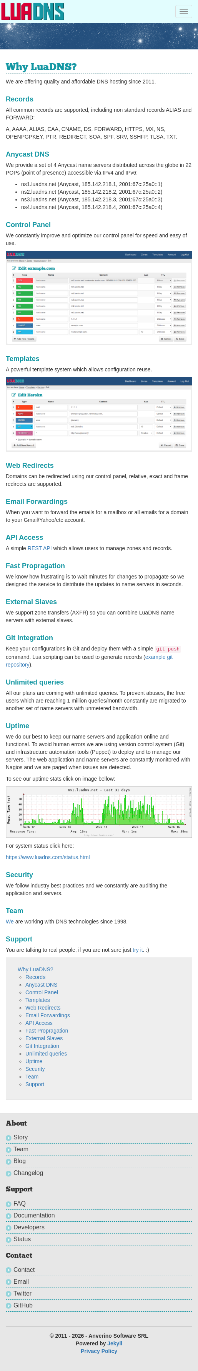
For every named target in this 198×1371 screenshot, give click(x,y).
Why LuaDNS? (35, 969)
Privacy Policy (99, 1351)
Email (21, 1281)
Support (34, 1084)
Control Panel (41, 992)
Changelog (28, 1173)
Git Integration (42, 1046)
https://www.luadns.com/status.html (48, 857)
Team (31, 1077)
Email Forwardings (47, 1015)
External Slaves (44, 1038)
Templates (37, 1000)
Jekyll (114, 1343)
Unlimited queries (46, 1054)
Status (22, 1239)
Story (20, 1137)
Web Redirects (43, 1008)
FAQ (19, 1203)
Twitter (22, 1293)
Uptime (33, 1061)
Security (35, 1069)
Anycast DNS (41, 985)
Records (35, 977)
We (10, 921)
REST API (40, 548)
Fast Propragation (46, 1031)
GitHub (23, 1305)
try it (138, 950)
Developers (29, 1227)
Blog (19, 1161)
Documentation (34, 1215)
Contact (24, 1269)
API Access (39, 1023)
